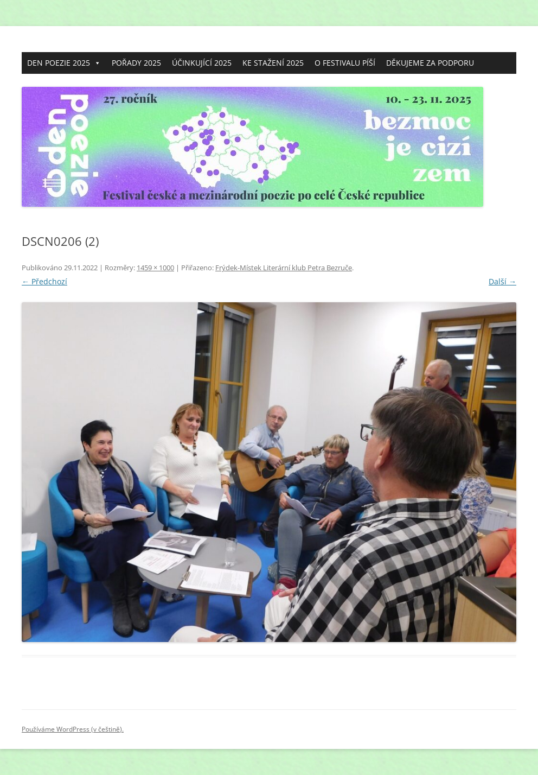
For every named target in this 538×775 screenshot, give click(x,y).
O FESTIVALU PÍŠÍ (345, 63)
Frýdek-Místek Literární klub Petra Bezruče (283, 267)
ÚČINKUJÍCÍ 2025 (202, 63)
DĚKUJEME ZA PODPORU (430, 63)
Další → (502, 281)
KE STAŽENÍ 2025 (273, 63)
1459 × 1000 (155, 267)
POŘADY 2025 (136, 63)
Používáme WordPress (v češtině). (73, 729)
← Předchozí (44, 281)
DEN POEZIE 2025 (64, 63)
